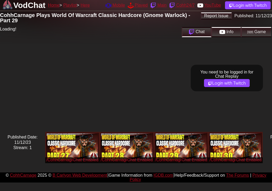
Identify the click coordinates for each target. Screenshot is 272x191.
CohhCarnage (23, 175)
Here (85, 5)
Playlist (70, 5)
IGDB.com (163, 175)
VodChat (29, 5)
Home (54, 5)
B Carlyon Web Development (80, 175)
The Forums (237, 175)
